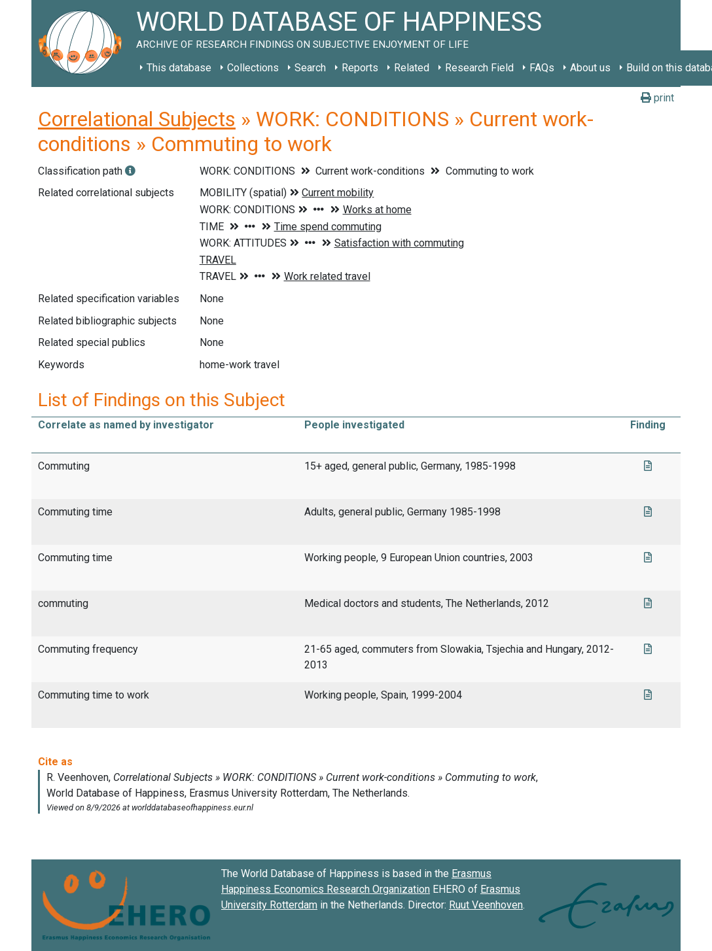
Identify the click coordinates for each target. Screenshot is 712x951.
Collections (253, 67)
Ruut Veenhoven (486, 905)
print (657, 98)
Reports (360, 67)
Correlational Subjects (137, 119)
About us (590, 67)
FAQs (541, 67)
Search (310, 67)
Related (411, 67)
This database (179, 67)
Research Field (479, 67)
